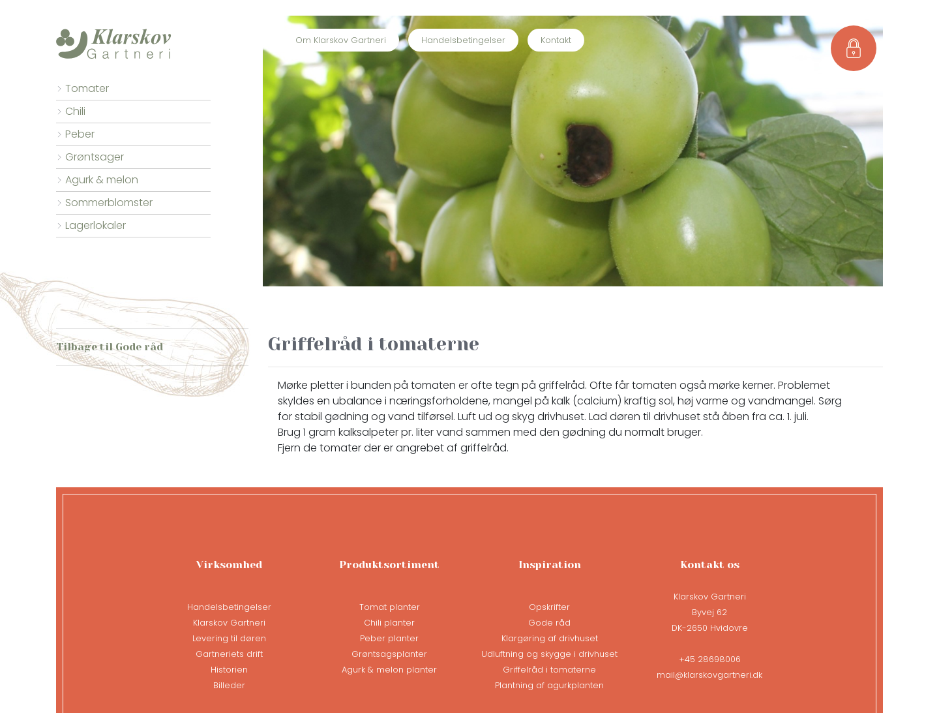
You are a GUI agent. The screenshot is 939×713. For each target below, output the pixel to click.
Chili (75, 111)
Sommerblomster (109, 202)
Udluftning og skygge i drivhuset (549, 654)
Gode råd (549, 622)
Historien (229, 669)
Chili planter (389, 622)
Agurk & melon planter (389, 669)
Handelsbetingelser (463, 40)
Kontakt (556, 40)
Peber (80, 134)
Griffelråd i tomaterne (549, 669)
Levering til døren (229, 638)
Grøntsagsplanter (389, 654)
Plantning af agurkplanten (549, 685)
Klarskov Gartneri (229, 622)
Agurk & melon (101, 179)
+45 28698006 (710, 659)
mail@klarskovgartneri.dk (709, 674)
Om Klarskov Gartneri (340, 40)
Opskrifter (549, 607)
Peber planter (389, 638)
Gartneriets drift (229, 654)
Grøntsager (94, 156)
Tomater (87, 88)
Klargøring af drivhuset (549, 638)
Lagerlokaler (95, 225)
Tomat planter (389, 607)
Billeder (229, 685)
